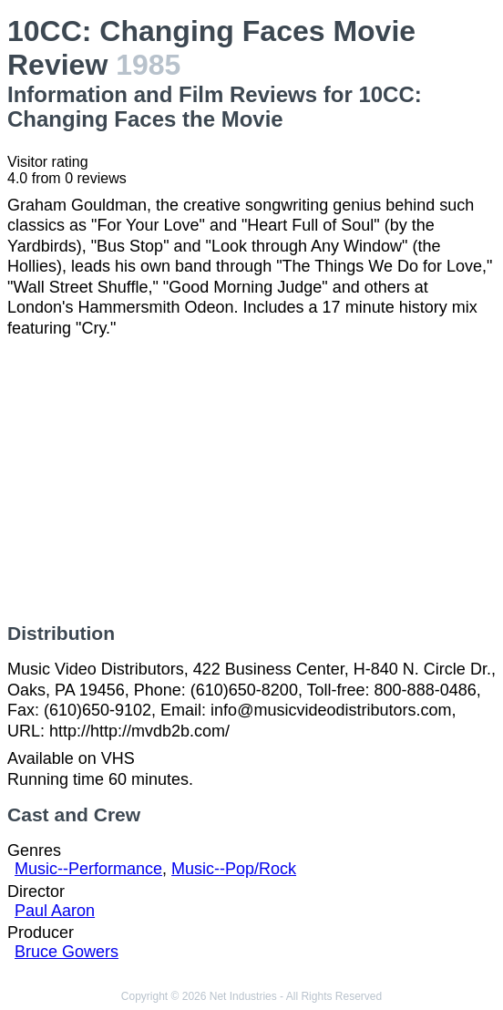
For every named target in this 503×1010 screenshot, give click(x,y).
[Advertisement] (251, 480)
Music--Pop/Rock (233, 869)
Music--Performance (88, 869)
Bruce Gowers (66, 952)
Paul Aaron (55, 911)
